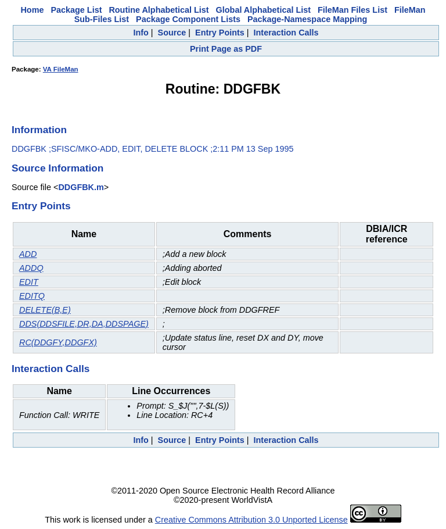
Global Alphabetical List (263, 10)
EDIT (28, 282)
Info (140, 32)
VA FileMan (60, 69)
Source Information (57, 168)
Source (172, 32)
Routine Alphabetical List (158, 10)
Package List (76, 10)
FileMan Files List (352, 10)
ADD (28, 254)
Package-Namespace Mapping (307, 19)
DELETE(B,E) (45, 309)
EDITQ (32, 296)
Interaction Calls (286, 32)
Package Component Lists (188, 19)
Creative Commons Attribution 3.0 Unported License (251, 519)
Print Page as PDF (226, 48)
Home (32, 10)
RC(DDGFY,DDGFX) (58, 342)
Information (39, 129)
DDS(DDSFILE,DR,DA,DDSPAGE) (84, 323)
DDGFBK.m (80, 187)
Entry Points (219, 32)
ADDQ (31, 268)
